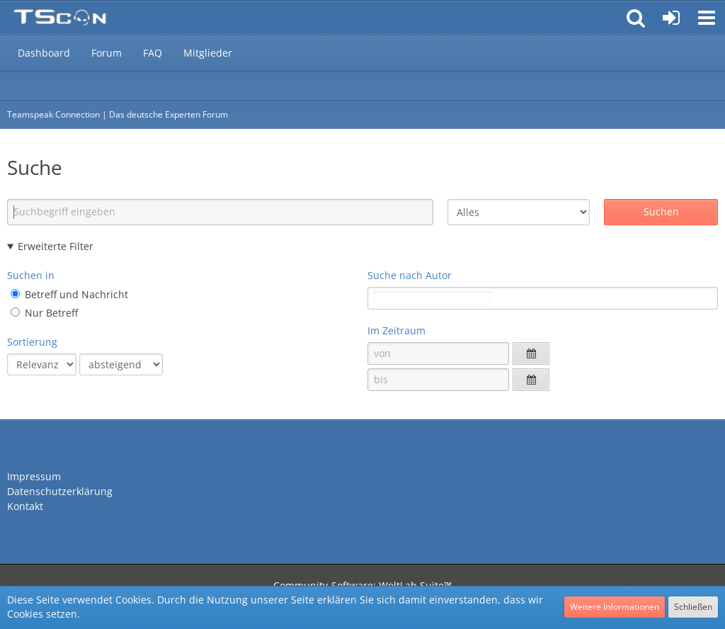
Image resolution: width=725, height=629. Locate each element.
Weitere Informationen (614, 607)
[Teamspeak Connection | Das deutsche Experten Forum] (59, 18)
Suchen (661, 211)
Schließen (693, 607)
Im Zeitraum (396, 330)
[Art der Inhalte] (518, 212)
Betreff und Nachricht (69, 294)
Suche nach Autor (409, 275)
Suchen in (31, 275)
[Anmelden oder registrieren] (671, 18)
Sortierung (32, 341)
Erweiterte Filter (55, 246)
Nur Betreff (44, 312)
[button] (706, 18)
